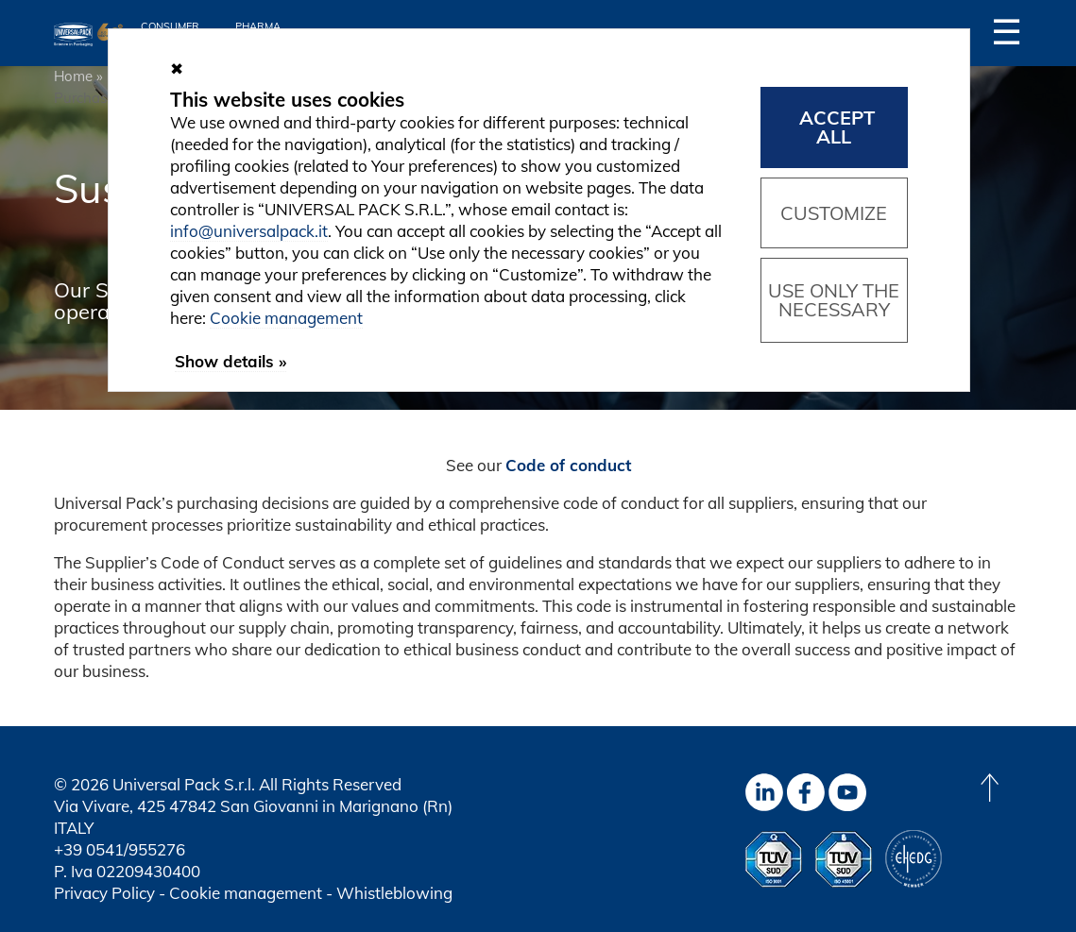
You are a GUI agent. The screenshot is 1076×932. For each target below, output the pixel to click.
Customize (833, 213)
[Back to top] (989, 787)
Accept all (837, 127)
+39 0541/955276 (119, 849)
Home (73, 76)
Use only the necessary (833, 300)
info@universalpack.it (249, 231)
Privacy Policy (104, 893)
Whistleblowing (394, 893)
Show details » (230, 361)
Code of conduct (568, 465)
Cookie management (245, 893)
